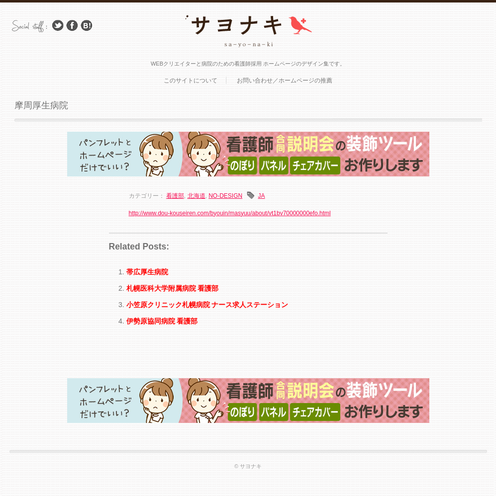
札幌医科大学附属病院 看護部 (172, 288)
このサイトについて (190, 80)
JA (261, 195)
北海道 (196, 195)
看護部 (175, 195)
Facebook (72, 25)
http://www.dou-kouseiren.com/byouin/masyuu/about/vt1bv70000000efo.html (230, 213)
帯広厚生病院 (147, 272)
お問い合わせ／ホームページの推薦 (284, 80)
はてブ (87, 25)
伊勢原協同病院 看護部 (162, 321)
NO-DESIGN (225, 195)
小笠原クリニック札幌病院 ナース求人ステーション (207, 305)
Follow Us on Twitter (58, 25)
